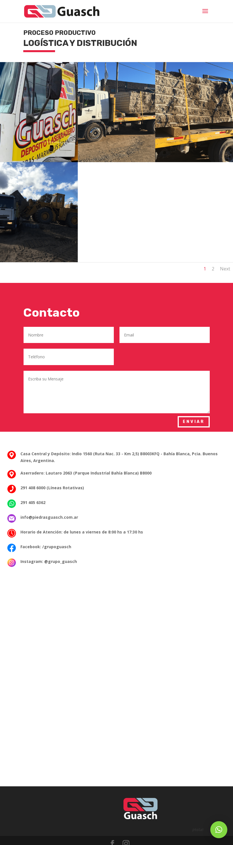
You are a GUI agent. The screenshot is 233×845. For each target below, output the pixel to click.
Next (225, 269)
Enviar (194, 421)
